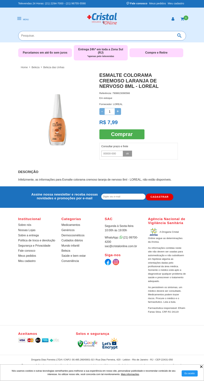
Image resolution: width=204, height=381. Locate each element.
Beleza (66, 250)
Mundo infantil (71, 245)
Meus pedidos (157, 3)
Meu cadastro (176, 3)
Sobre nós (24, 224)
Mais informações (130, 374)
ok (127, 153)
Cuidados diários (72, 240)
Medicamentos (71, 224)
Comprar (122, 134)
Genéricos (68, 230)
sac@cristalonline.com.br (121, 246)
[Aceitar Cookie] (190, 373)
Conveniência (70, 260)
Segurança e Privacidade (34, 245)
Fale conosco (137, 3)
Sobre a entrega (28, 235)
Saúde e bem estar (74, 255)
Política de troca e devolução (36, 240)
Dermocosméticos (73, 235)
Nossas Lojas (27, 230)
